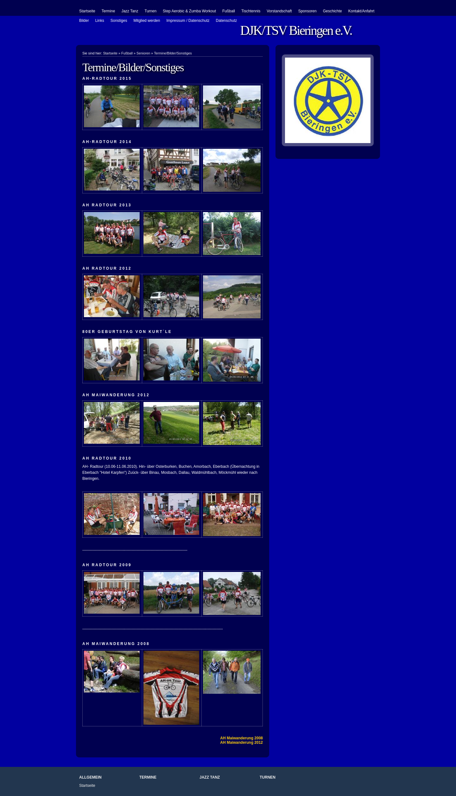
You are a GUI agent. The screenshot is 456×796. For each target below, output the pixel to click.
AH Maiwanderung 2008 (241, 738)
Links (99, 20)
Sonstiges (119, 20)
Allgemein (90, 777)
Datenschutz (226, 20)
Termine (108, 11)
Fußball (228, 11)
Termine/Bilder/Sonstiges (173, 53)
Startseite (87, 11)
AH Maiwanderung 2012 (241, 742)
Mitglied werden (146, 20)
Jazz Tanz (129, 11)
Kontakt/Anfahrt (361, 11)
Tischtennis (250, 11)
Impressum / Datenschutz (187, 20)
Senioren (143, 53)
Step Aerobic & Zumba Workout (189, 11)
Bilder (84, 20)
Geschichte (332, 11)
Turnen (151, 11)
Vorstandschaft (279, 11)
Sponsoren (307, 11)
